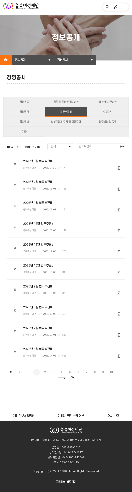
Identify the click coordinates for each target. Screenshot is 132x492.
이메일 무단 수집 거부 (71, 415)
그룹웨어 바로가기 (66, 481)
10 (111, 374)
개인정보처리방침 (23, 415)
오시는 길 (113, 415)
